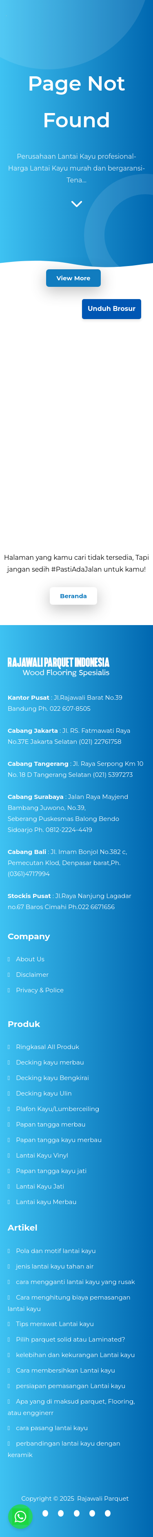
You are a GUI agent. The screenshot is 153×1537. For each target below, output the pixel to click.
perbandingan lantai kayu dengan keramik (64, 1449)
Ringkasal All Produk (47, 1047)
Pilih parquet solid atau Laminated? (70, 1339)
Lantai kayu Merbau (46, 1202)
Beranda (73, 596)
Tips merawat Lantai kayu (55, 1324)
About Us (30, 959)
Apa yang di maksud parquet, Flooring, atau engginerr (71, 1407)
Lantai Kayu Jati (40, 1186)
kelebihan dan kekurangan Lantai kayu (75, 1355)
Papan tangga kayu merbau (59, 1140)
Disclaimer (32, 974)
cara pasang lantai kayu (52, 1428)
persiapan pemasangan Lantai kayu (70, 1386)
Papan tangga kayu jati (51, 1171)
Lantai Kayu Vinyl (42, 1155)
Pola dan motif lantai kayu (56, 1251)
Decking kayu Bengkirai (52, 1078)
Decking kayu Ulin (44, 1093)
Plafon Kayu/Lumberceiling (57, 1109)
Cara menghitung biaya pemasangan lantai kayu (69, 1303)
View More (73, 278)
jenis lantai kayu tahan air (54, 1266)
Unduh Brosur (111, 309)
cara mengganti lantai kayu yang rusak (75, 1282)
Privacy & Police (40, 990)
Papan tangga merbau (50, 1124)
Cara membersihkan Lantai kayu (65, 1370)
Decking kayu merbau (50, 1062)
